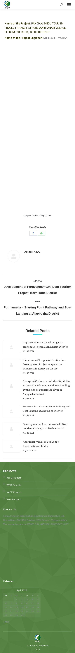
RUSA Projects (14, 499)
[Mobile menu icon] (69, 5)
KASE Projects (14, 492)
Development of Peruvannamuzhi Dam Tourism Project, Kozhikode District (45, 426)
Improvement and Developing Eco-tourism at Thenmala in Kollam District (45, 344)
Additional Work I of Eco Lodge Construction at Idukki (41, 443)
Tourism (35, 216)
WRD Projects (14, 485)
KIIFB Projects (14, 478)
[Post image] (11, 347)
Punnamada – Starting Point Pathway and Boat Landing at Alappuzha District (46, 408)
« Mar (6, 621)
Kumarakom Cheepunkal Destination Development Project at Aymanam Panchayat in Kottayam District (44, 364)
